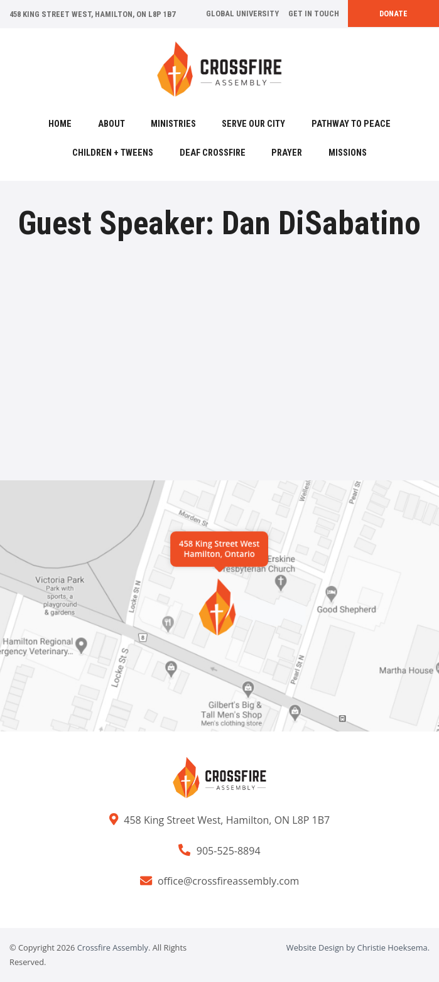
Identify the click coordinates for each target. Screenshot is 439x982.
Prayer (286, 153)
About (111, 124)
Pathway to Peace (351, 124)
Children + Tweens (112, 153)
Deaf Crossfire (213, 153)
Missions (347, 153)
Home (60, 124)
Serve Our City (253, 124)
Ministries (173, 124)
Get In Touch (313, 13)
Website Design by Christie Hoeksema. (358, 947)
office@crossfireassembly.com (229, 881)
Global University (242, 13)
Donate (393, 13)
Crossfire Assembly (112, 947)
